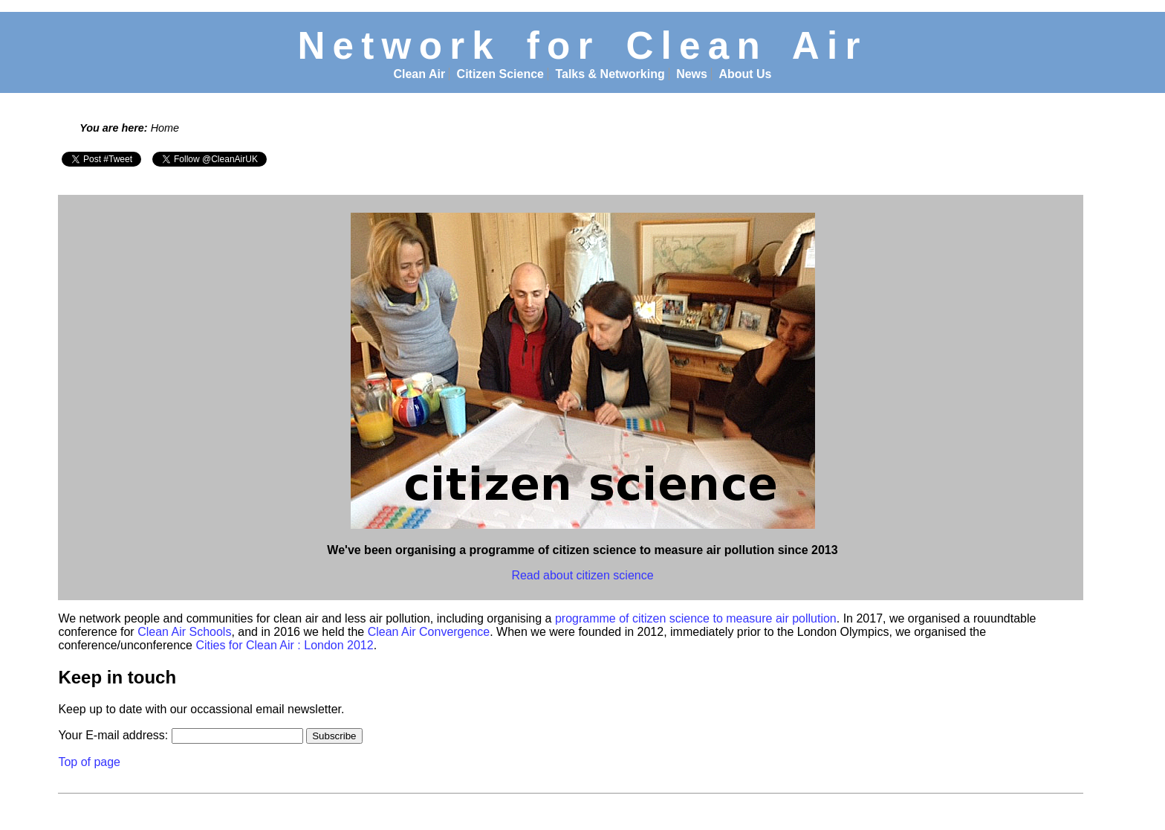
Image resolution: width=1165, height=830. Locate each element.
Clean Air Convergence (429, 631)
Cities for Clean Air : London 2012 (284, 645)
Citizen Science (500, 74)
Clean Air (419, 74)
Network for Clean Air (582, 46)
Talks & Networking (609, 74)
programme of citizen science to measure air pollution (696, 618)
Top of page (89, 762)
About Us (744, 74)
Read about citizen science (582, 575)
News (691, 74)
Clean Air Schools (184, 631)
